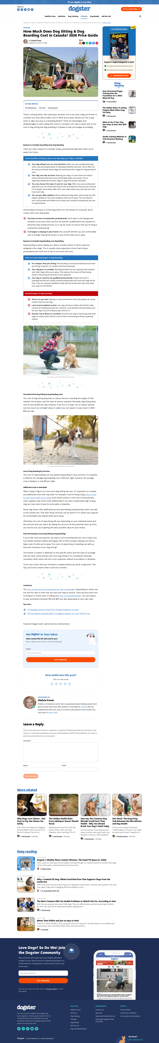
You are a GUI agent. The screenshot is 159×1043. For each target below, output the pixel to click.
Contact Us (100, 1010)
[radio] (52, 684)
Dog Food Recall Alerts (78, 1029)
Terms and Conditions (128, 1013)
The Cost (42, 108)
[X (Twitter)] (25, 9)
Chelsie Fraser (36, 40)
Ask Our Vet (106, 16)
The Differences (30, 108)
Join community (61, 659)
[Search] (140, 16)
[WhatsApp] (87, 43)
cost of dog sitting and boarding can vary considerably (51, 589)
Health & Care (50, 16)
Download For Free (119, 75)
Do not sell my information (130, 1016)
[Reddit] (80, 43)
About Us (99, 1013)
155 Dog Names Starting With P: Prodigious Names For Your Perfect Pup (58, 613)
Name (26, 765)
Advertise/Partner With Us (105, 1016)
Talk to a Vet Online (131, 9)
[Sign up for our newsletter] (79, 2)
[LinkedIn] (93, 43)
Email (28, 649)
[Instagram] (22, 9)
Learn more (107, 23)
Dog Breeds (94, 16)
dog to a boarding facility (70, 596)
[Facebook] (18, 9)
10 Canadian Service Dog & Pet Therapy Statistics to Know (53, 609)
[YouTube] (28, 9)
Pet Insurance (53, 108)
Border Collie (52, 712)
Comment (27, 741)
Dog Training (73, 16)
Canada (84, 707)
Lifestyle (84, 16)
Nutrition (61, 16)
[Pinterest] (32, 9)
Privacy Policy (52, 989)
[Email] (43, 973)
